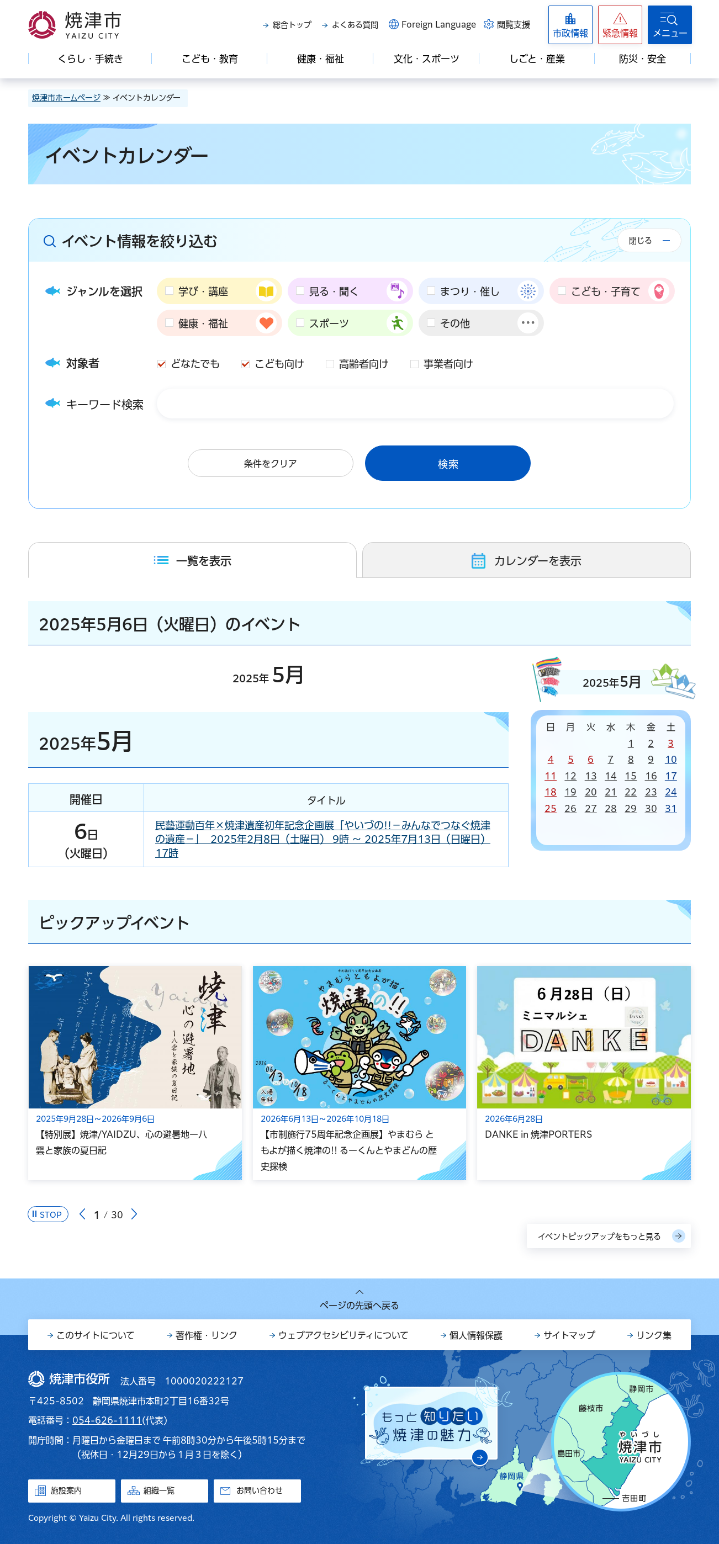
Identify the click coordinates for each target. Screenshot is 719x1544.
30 (651, 808)
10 (671, 759)
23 (651, 792)
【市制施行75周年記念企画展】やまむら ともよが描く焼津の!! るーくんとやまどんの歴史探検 (349, 1150)
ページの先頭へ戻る (359, 1305)
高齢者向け (364, 364)
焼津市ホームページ (66, 98)
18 (550, 792)
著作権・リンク (206, 1335)
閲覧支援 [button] (513, 24)
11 (550, 776)
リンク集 (654, 1335)
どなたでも (195, 364)
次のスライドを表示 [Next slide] (134, 1214)
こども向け (279, 364)
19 (570, 792)
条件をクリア (270, 463)
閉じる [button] (640, 241)
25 (550, 808)
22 (631, 792)
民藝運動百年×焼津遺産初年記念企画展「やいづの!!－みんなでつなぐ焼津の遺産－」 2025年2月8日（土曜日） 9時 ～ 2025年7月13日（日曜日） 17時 (322, 839)
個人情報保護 (476, 1335)
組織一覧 (159, 1490)
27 (591, 808)
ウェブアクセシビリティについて (343, 1335)
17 (671, 776)
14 (611, 776)
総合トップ (292, 25)
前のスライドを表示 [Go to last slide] (82, 1214)
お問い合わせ (259, 1490)
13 (591, 776)
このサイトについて (95, 1335)
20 (591, 792)
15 (631, 776)
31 (671, 808)
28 (611, 808)
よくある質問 (355, 25)
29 (631, 808)
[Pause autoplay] (48, 1214)
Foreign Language (438, 24)
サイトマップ (569, 1335)
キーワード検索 (105, 404)
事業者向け (448, 364)
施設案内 (66, 1490)
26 (570, 808)
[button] (620, 25)
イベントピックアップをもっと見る (599, 1236)
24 (671, 792)
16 (651, 776)
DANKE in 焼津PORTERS (538, 1134)
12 (570, 776)
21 (611, 792)
